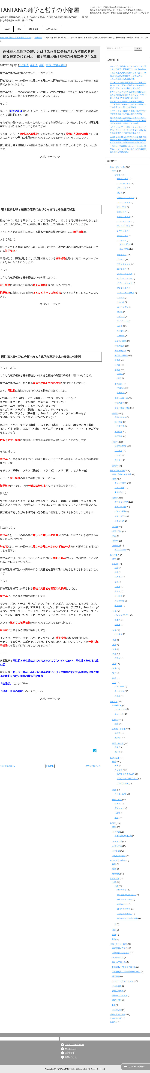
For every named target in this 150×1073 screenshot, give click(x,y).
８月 (114, 664)
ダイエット (119, 808)
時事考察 (116, 874)
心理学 (115, 442)
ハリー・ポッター (124, 899)
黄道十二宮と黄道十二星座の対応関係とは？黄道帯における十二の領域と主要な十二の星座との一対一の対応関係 (128, 104)
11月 (114, 678)
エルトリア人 (120, 516)
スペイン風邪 (120, 794)
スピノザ (121, 316)
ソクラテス (121, 255)
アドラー (118, 460)
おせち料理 (119, 601)
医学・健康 (114, 758)
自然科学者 (117, 705)
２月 (114, 611)
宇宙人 (120, 373)
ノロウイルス (122, 783)
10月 (114, 673)
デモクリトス (122, 236)
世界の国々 (117, 531)
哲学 (114, 171)
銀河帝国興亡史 (123, 909)
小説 (116, 886)
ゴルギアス (124, 249)
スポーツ (116, 546)
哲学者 (117, 175)
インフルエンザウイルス (127, 779)
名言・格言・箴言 (122, 408)
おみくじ (118, 577)
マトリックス (118, 957)
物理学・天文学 (119, 729)
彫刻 (114, 939)
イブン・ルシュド (124, 283)
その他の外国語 (119, 856)
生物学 (34, 65)
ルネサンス (119, 521)
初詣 (116, 572)
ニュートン (119, 714)
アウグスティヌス (124, 274)
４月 (114, 640)
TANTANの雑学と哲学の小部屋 (39, 10)
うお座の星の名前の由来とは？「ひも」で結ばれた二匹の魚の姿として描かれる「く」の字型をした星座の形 (128, 76)
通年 (114, 559)
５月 (114, 644)
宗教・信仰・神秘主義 (121, 474)
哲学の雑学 (119, 403)
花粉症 (117, 813)
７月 (114, 654)
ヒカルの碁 (117, 986)
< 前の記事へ (7, 766)
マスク (117, 803)
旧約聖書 (118, 431)
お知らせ (113, 1022)
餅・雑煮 (118, 596)
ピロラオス (121, 212)
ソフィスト (121, 240)
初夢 (116, 582)
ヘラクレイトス (123, 217)
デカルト (121, 302)
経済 (114, 869)
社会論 (117, 365)
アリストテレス (123, 264)
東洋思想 (118, 384)
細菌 (116, 765)
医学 (114, 761)
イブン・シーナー (124, 278)
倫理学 (115, 413)
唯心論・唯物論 (121, 355)
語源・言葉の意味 (56, 65)
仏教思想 (121, 392)
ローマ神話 (119, 488)
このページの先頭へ (136, 1067)
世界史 (115, 498)
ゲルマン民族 (120, 511)
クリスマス (119, 691)
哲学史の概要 (120, 341)
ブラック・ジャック (120, 953)
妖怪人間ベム (118, 991)
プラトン (121, 259)
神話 (114, 479)
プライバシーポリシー (74, 1045)
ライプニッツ (122, 321)
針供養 (117, 625)
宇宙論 (117, 370)
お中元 (117, 658)
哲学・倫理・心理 (117, 167)
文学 (114, 882)
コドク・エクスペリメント (123, 981)
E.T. (114, 1005)
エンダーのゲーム (124, 914)
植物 (41, 65)
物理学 (117, 733)
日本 (114, 536)
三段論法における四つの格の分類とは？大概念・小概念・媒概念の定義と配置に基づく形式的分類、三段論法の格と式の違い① (128, 140)
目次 (19, 29)
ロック (120, 312)
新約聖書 (118, 436)
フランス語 (117, 841)
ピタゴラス (121, 207)
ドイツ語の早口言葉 (123, 836)
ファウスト (121, 890)
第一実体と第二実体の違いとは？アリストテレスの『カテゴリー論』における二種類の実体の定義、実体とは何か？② (128, 121)
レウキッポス (122, 231)
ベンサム (121, 426)
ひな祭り (118, 634)
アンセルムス (122, 288)
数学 (116, 747)
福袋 (116, 567)
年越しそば (119, 686)
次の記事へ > (92, 766)
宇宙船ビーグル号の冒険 (127, 918)
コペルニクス (120, 709)
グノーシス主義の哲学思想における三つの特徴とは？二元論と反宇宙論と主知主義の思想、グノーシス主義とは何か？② (128, 85)
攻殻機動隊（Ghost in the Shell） (126, 972)
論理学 (115, 466)
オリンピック (120, 549)
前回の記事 (16, 111)
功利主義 (118, 422)
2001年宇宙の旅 (119, 962)
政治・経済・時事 (117, 860)
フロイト (118, 450)
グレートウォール (119, 995)
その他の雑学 (115, 1018)
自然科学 (24, 65)
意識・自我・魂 (121, 398)
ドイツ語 (116, 832)
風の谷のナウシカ (119, 948)
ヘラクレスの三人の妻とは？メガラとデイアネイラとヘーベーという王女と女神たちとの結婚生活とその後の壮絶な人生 (128, 130)
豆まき (117, 620)
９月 (114, 668)
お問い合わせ (51, 29)
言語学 (115, 541)
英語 (114, 827)
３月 (114, 630)
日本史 (115, 527)
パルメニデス (122, 179)
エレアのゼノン (123, 183)
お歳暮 (117, 696)
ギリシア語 (117, 846)
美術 (114, 930)
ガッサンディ (122, 307)
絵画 (114, 935)
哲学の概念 (119, 346)
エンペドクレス (123, 221)
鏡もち (117, 591)
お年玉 (117, 586)
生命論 (117, 360)
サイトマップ (70, 1049)
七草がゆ (118, 605)
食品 (116, 818)
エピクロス (121, 269)
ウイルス (118, 770)
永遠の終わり (122, 904)
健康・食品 (117, 799)
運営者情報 (33, 29)
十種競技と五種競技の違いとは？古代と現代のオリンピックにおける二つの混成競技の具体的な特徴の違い (128, 149)
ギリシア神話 (120, 483)
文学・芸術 (114, 878)
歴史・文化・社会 (117, 470)
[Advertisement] (50, 181)
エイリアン (117, 1010)
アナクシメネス (123, 202)
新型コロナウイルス (125, 774)
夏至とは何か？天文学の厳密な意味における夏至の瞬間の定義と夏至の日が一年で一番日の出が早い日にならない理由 (128, 95)
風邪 (114, 790)
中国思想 (121, 388)
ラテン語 (116, 851)
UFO (119, 378)
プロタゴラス (125, 244)
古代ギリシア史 (121, 502)
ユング (117, 455)
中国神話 (118, 492)
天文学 (117, 738)
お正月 (115, 564)
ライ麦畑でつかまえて (126, 895)
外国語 (113, 823)
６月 (114, 649)
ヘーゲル (121, 331)
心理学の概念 (120, 446)
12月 (114, 683)
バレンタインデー (122, 615)
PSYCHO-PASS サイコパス (124, 967)
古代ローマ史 (120, 507)
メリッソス (121, 188)
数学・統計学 (118, 743)
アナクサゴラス (123, 226)
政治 (114, 864)
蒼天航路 (116, 976)
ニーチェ (121, 335)
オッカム (121, 297)
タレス (120, 193)
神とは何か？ (120, 351)
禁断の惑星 (117, 1000)
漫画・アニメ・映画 (118, 944)
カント (120, 326)
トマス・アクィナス (125, 293)
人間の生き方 (120, 417)
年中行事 (113, 555)
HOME (7, 29)
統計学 (117, 752)
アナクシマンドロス (125, 198)
